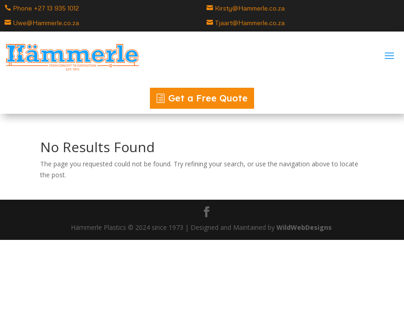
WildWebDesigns (305, 227)
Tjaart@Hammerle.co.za (250, 23)
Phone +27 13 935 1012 (46, 8)
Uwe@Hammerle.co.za (46, 23)
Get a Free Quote (208, 98)
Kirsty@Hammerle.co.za (250, 8)
